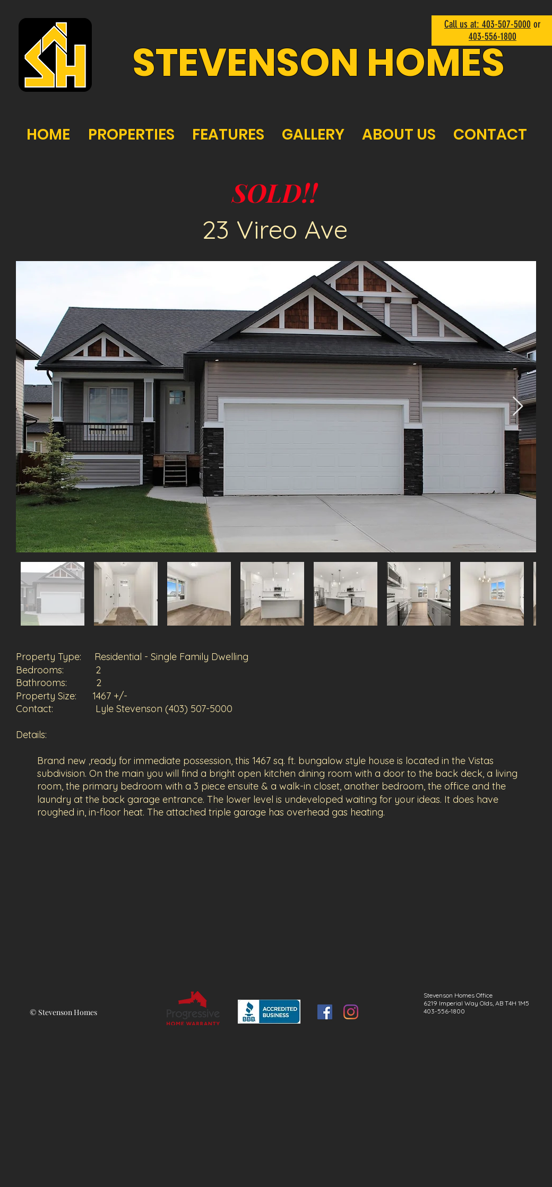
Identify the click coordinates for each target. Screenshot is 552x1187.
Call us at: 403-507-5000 (487, 24)
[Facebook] (324, 1011)
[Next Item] (518, 406)
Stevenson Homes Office (458, 995)
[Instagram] (350, 1011)
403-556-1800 (492, 36)
